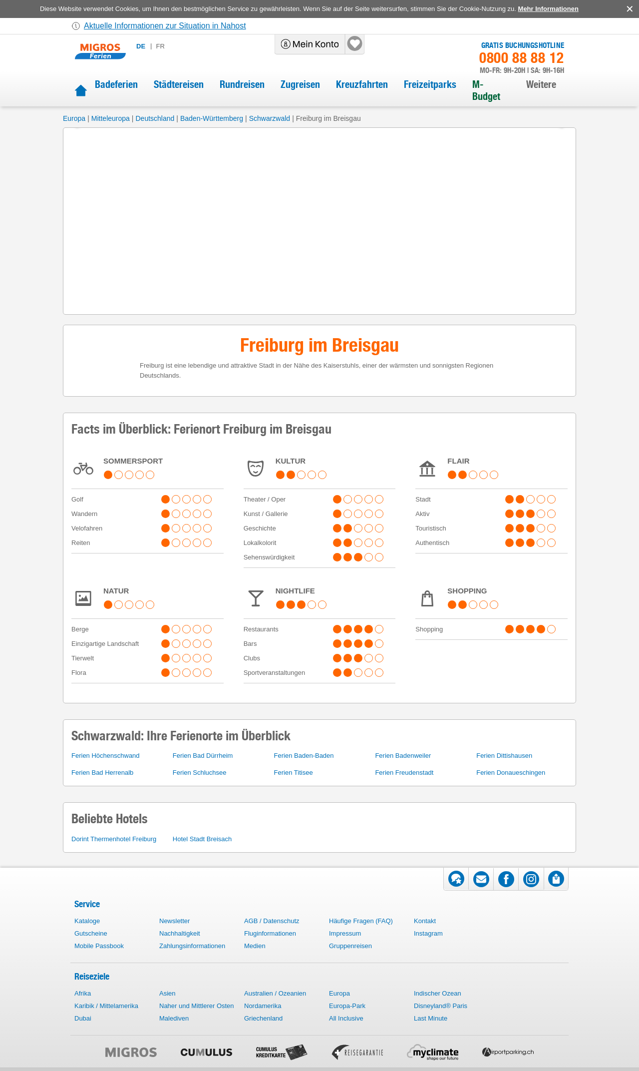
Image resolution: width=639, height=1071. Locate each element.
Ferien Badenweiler (403, 755)
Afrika (82, 993)
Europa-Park (347, 1006)
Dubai (82, 1018)
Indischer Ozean (437, 993)
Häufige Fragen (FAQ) (361, 921)
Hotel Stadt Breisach (202, 839)
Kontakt (425, 921)
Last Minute (430, 1018)
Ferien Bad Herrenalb (102, 772)
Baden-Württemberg (211, 118)
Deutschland (154, 118)
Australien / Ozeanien (275, 993)
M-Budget (486, 90)
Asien (167, 993)
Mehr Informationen (548, 8)
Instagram (428, 933)
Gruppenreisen (350, 946)
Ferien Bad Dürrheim (203, 755)
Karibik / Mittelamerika (106, 1006)
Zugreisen (300, 84)
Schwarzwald (269, 118)
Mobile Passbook (99, 946)
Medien (255, 946)
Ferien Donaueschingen (510, 772)
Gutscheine (90, 933)
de (140, 46)
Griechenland (263, 1018)
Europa (74, 118)
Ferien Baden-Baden (304, 755)
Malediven (174, 1018)
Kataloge (87, 921)
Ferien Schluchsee (200, 772)
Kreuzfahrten (362, 84)
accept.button (629, 8)
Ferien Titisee (293, 772)
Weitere (541, 84)
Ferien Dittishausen (504, 755)
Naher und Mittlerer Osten (196, 1006)
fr (160, 46)
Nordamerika (262, 1006)
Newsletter (174, 921)
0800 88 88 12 (521, 57)
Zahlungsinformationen (192, 946)
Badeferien (116, 84)
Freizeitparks (430, 84)
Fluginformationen (270, 933)
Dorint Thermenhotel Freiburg (113, 839)
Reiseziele (91, 976)
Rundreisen (242, 84)
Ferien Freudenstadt (404, 772)
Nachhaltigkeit (179, 933)
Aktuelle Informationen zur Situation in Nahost (165, 25)
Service (87, 904)
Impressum (345, 933)
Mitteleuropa (110, 118)
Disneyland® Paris (440, 1006)
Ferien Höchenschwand (105, 755)
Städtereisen (179, 84)
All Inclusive (346, 1018)
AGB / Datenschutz (272, 921)
